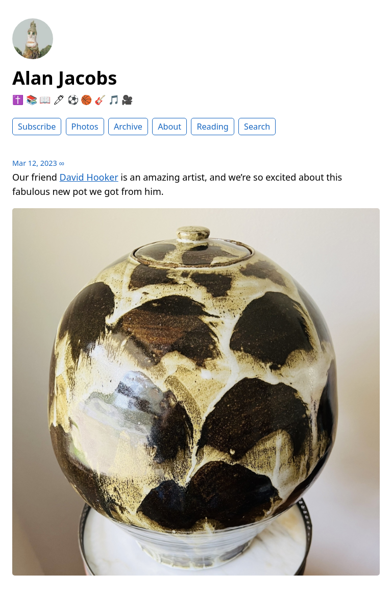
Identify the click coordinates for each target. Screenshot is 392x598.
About (169, 126)
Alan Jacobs (64, 77)
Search (257, 126)
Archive (128, 126)
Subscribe (37, 126)
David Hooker (89, 177)
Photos (85, 126)
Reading (212, 126)
